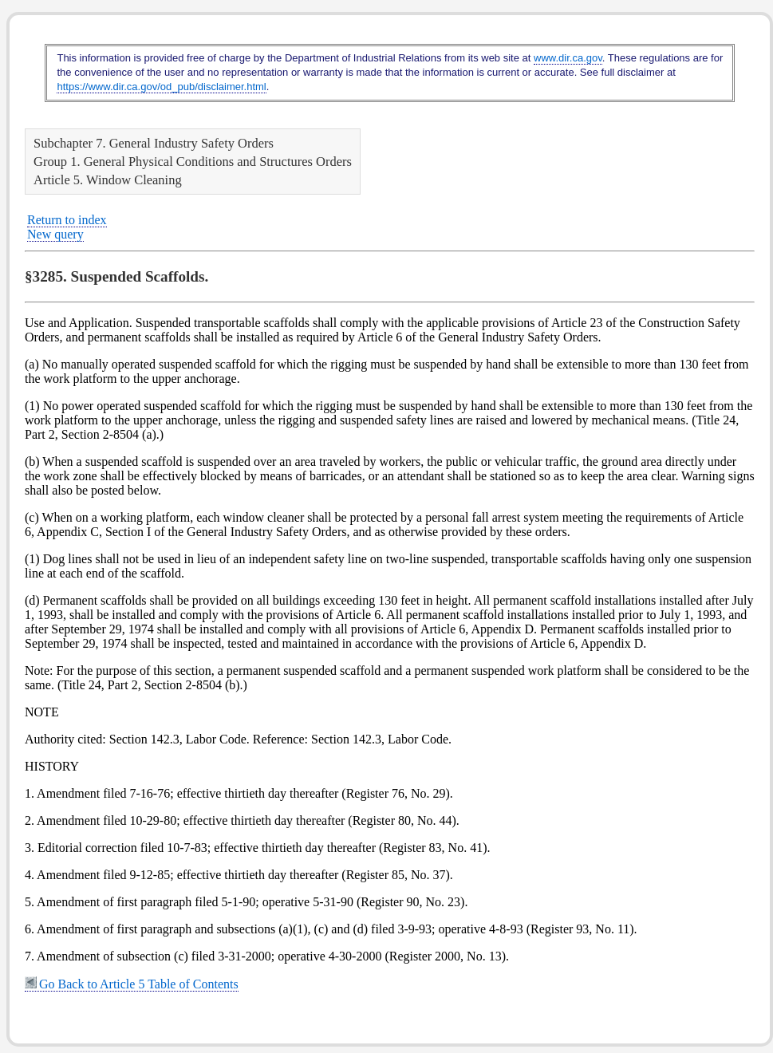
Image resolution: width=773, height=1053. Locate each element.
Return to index (67, 220)
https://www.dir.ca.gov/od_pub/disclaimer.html (161, 87)
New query (55, 234)
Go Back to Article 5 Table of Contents (132, 984)
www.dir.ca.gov (568, 58)
